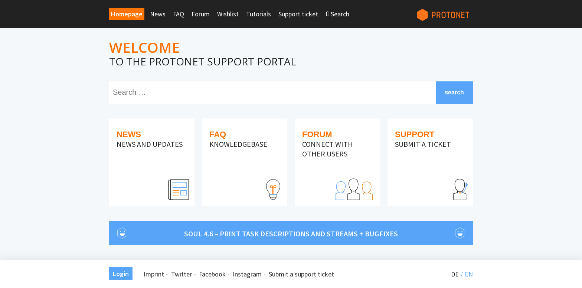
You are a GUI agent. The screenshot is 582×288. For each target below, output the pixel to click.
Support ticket (298, 14)
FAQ (178, 14)
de (455, 274)
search (454, 92)
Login (121, 273)
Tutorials (258, 14)
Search (340, 14)
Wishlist (228, 14)
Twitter (181, 274)
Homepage (127, 14)
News (158, 14)
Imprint (154, 274)
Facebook (212, 274)
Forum (201, 14)
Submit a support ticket (301, 274)
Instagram (247, 274)
